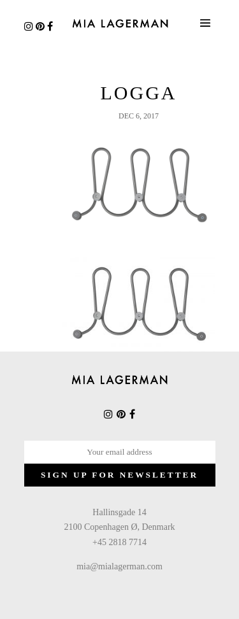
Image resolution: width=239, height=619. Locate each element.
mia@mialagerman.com (119, 566)
